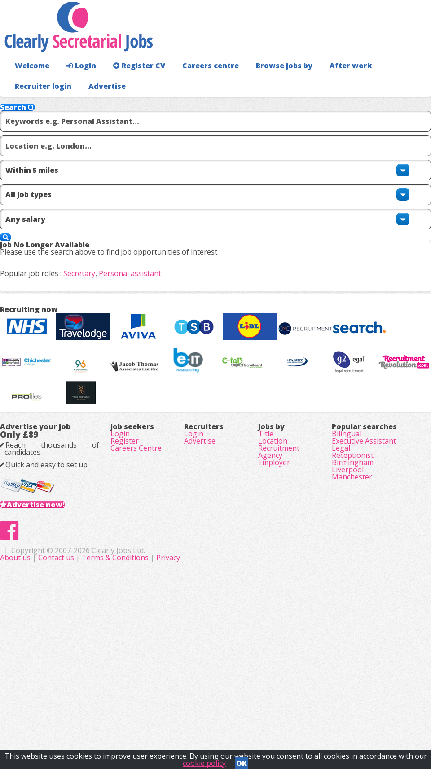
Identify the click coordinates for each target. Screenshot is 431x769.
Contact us (183, 720)
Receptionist (353, 580)
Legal (341, 567)
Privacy (294, 720)
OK (241, 760)
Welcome (30, 83)
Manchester (352, 618)
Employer (274, 593)
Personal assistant (144, 271)
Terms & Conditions (240, 720)
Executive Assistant (364, 555)
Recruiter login (391, 83)
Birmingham (353, 593)
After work (327, 83)
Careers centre (196, 83)
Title (265, 542)
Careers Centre (136, 567)
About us (142, 720)
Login (76, 83)
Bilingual (346, 542)
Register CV (130, 83)
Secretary (94, 271)
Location (272, 555)
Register (124, 555)
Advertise (400, 103)
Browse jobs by (264, 83)
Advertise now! (50, 638)
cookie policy (204, 760)
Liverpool (348, 605)
